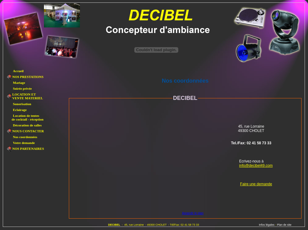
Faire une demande (256, 184)
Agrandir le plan (192, 213)
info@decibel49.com (256, 165)
